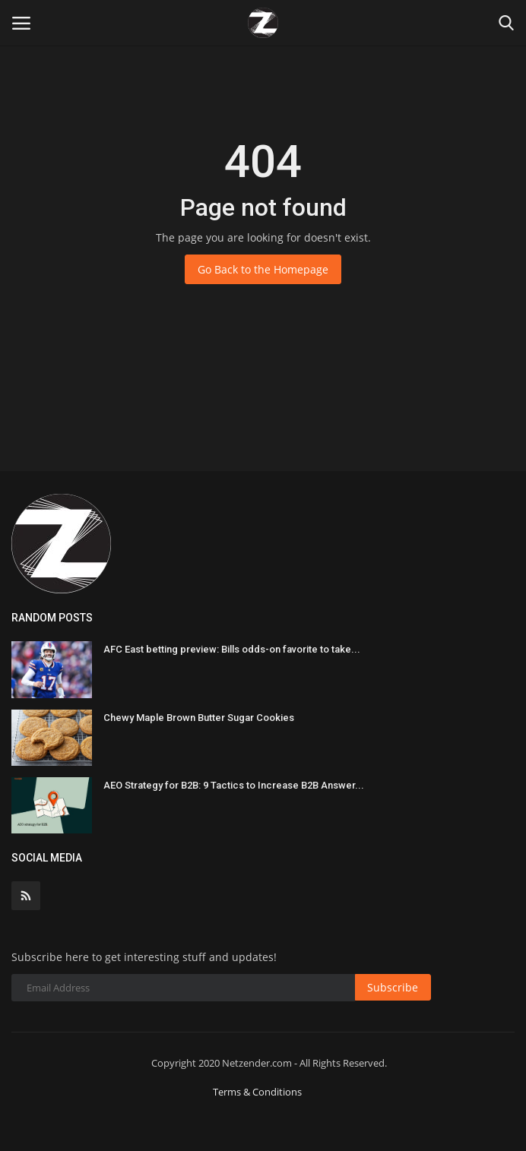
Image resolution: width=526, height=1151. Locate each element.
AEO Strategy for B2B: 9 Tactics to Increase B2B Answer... (233, 785)
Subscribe (392, 987)
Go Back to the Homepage (263, 269)
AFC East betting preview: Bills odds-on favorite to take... (231, 649)
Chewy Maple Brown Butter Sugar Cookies (198, 717)
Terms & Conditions (257, 1092)
